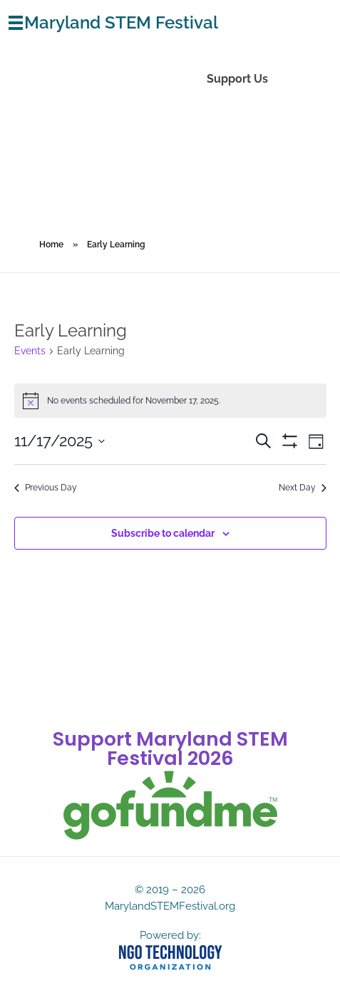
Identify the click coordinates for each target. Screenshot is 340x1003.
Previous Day (45, 488)
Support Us (237, 79)
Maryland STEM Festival (121, 22)
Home (51, 245)
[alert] (170, 401)
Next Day (302, 488)
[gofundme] (170, 805)
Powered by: (170, 935)
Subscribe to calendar (163, 533)
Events (30, 350)
